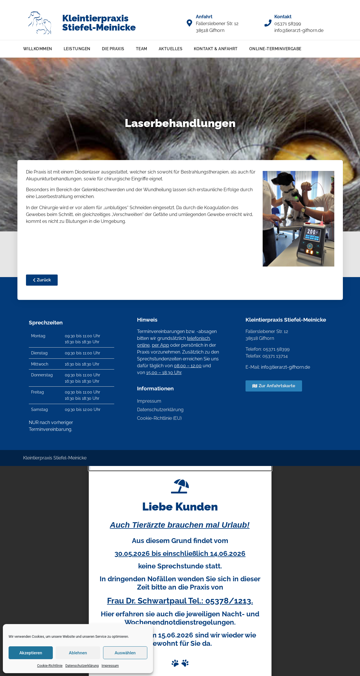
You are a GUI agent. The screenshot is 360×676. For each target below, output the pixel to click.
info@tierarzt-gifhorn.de (285, 367)
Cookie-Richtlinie (50, 666)
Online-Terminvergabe (275, 48)
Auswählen (125, 652)
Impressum (110, 666)
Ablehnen (78, 652)
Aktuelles (171, 48)
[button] (180, 468)
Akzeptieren (30, 652)
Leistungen (77, 48)
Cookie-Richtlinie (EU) (159, 418)
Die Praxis (113, 48)
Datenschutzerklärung (82, 666)
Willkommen (37, 48)
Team (141, 48)
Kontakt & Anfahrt (216, 48)
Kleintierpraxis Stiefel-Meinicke (99, 23)
